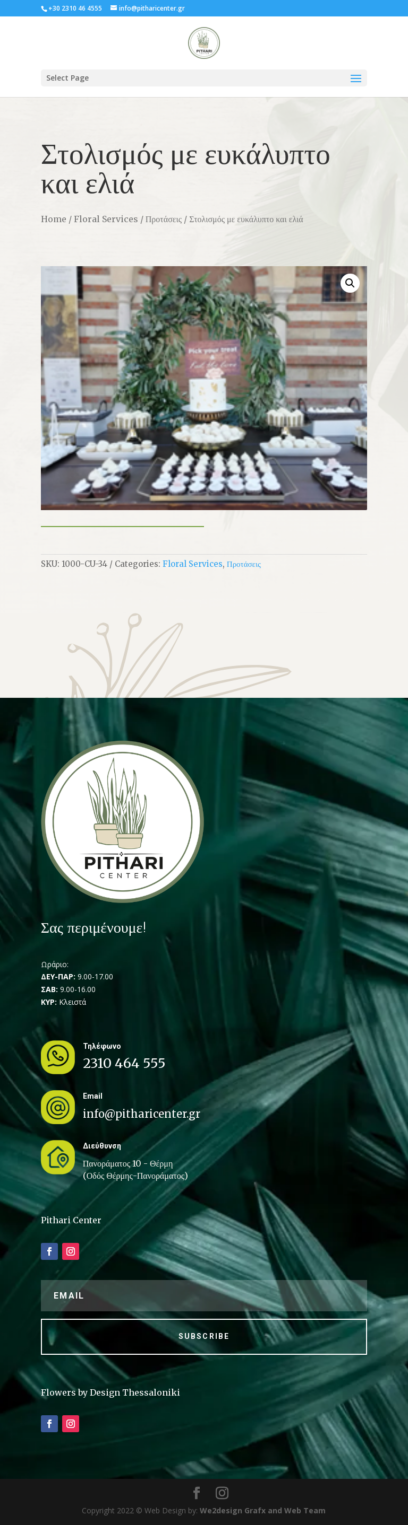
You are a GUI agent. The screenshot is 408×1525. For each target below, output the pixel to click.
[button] (350, 283)
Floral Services (106, 219)
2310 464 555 (124, 1063)
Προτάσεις (164, 219)
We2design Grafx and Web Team (263, 1510)
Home (53, 219)
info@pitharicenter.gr (141, 1113)
